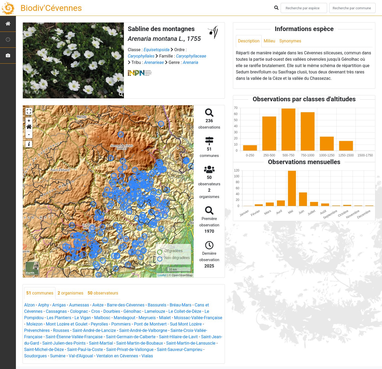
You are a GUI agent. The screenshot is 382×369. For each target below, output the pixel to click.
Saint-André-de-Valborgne (143, 330)
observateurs (103, 293)
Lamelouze (155, 311)
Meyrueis (147, 317)
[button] (28, 127)
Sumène (58, 355)
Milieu (269, 40)
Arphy (43, 305)
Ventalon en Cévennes (117, 355)
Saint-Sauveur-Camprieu (179, 349)
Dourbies (111, 311)
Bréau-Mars (180, 305)
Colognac (79, 311)
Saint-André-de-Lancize (94, 330)
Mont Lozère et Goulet (67, 324)
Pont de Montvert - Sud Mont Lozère (168, 324)
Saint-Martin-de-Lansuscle (190, 343)
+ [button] (29, 121)
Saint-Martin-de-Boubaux (139, 343)
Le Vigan (83, 317)
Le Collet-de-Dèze (184, 311)
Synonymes (290, 40)
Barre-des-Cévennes (126, 305)
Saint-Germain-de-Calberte (130, 336)
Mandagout (124, 317)
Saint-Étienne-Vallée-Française (74, 336)
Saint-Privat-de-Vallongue (129, 349)
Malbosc (102, 317)
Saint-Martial (101, 343)
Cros (95, 311)
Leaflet (162, 275)
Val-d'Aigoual (81, 355)
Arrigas (59, 305)
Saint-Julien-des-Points (64, 343)
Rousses (61, 330)
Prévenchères (37, 330)
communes (39, 293)
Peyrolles (99, 324)
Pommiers (121, 324)
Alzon (29, 305)
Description (248, 40)
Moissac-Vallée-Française (198, 317)
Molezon (34, 324)
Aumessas (79, 305)
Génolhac (132, 311)
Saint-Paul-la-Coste (85, 349)
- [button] (29, 134)
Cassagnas (56, 311)
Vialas (147, 355)
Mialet (165, 317)
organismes (70, 293)
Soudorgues (35, 355)
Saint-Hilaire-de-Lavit (178, 336)
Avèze (97, 305)
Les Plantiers (59, 317)
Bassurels (157, 305)
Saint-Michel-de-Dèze (44, 349)
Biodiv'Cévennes (51, 8)
